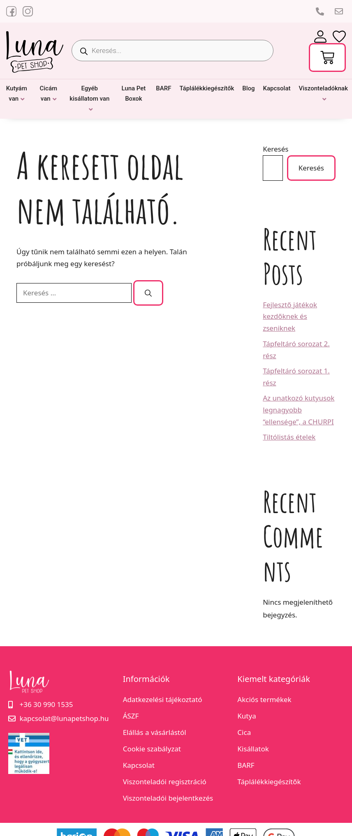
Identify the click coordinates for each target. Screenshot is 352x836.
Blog (248, 88)
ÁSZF (131, 716)
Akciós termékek (264, 699)
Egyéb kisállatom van (89, 94)
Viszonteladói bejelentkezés (168, 798)
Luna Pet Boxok (133, 94)
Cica (244, 732)
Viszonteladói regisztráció (164, 781)
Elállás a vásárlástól (154, 732)
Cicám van (48, 94)
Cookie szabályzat (152, 748)
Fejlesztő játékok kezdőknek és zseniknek (290, 316)
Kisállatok (253, 748)
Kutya (246, 716)
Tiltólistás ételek (289, 437)
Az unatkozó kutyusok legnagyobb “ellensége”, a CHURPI (298, 409)
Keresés (275, 149)
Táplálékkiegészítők (206, 88)
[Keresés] (148, 293)
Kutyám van (16, 94)
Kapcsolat (277, 88)
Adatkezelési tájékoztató (162, 699)
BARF (163, 88)
